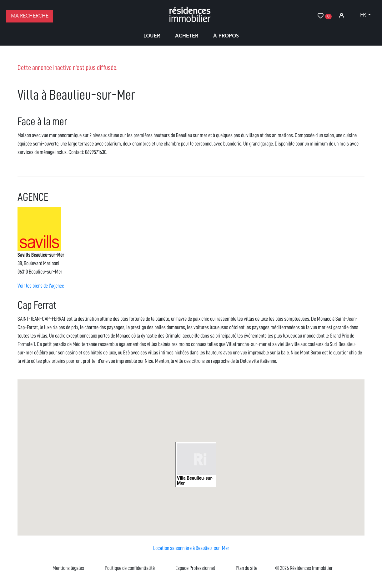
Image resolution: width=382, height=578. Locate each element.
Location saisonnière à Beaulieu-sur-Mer (191, 548)
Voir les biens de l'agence (41, 286)
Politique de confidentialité (130, 568)
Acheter (186, 36)
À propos (226, 36)
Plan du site (246, 568)
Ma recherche (29, 16)
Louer (151, 36)
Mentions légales (68, 568)
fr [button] (363, 15)
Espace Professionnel (195, 568)
